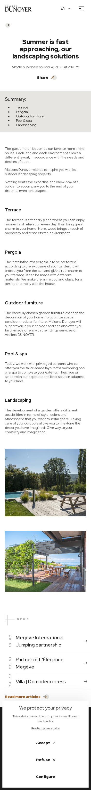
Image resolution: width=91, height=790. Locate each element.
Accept (45, 742)
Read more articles (26, 696)
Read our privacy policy (45, 728)
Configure (45, 776)
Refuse (45, 759)
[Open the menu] (81, 8)
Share (45, 77)
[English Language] (66, 8)
